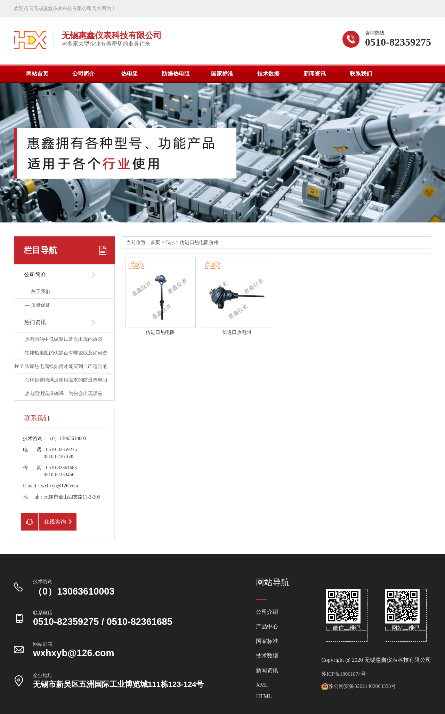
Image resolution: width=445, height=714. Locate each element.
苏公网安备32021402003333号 (358, 686)
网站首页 (37, 74)
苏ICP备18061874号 (343, 674)
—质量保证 (37, 305)
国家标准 (222, 74)
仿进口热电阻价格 (199, 242)
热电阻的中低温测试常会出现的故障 (64, 339)
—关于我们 (37, 291)
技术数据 (268, 74)
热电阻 (129, 74)
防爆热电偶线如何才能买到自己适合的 (66, 366)
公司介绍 (267, 612)
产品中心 (267, 626)
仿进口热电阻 (160, 332)
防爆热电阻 (176, 74)
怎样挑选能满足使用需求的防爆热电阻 (66, 380)
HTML (264, 696)
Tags (170, 242)
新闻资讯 (315, 74)
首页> (158, 242)
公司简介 (83, 74)
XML (262, 685)
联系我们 (361, 74)
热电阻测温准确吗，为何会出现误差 (64, 393)
